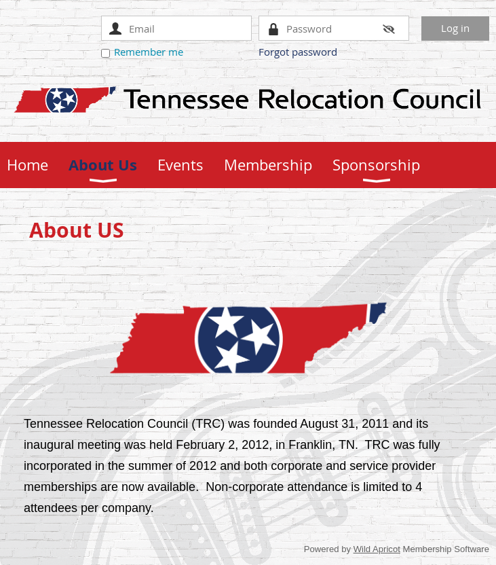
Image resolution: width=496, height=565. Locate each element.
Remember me (148, 51)
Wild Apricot (377, 549)
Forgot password (298, 51)
